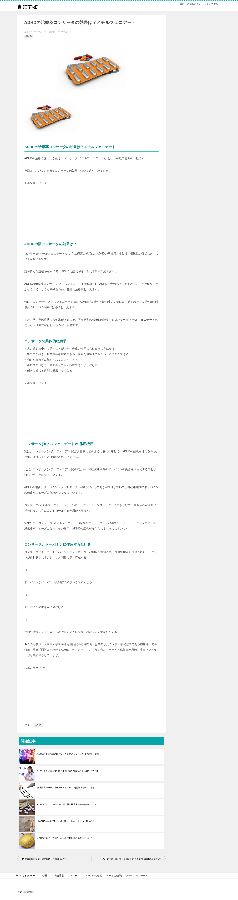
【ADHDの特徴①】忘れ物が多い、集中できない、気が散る (66, 821)
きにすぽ (28, 6)
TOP (27, 875)
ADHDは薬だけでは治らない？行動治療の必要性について (65, 838)
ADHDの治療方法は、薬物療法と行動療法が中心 (44, 859)
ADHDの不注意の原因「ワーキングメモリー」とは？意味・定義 (68, 754)
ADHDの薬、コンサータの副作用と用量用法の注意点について (67, 804)
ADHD (29, 36)
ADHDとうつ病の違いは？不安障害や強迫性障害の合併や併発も (68, 770)
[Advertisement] (50, 207)
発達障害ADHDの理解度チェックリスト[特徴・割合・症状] (65, 787)
